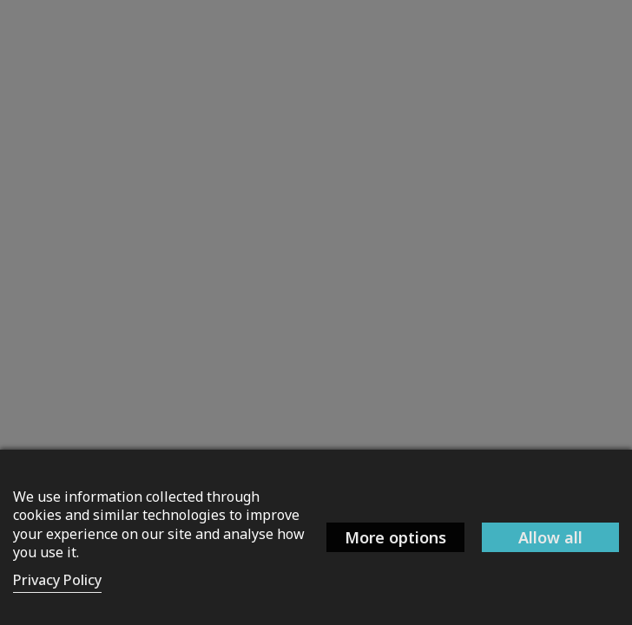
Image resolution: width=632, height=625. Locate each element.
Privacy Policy (57, 579)
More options (395, 537)
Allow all (550, 537)
